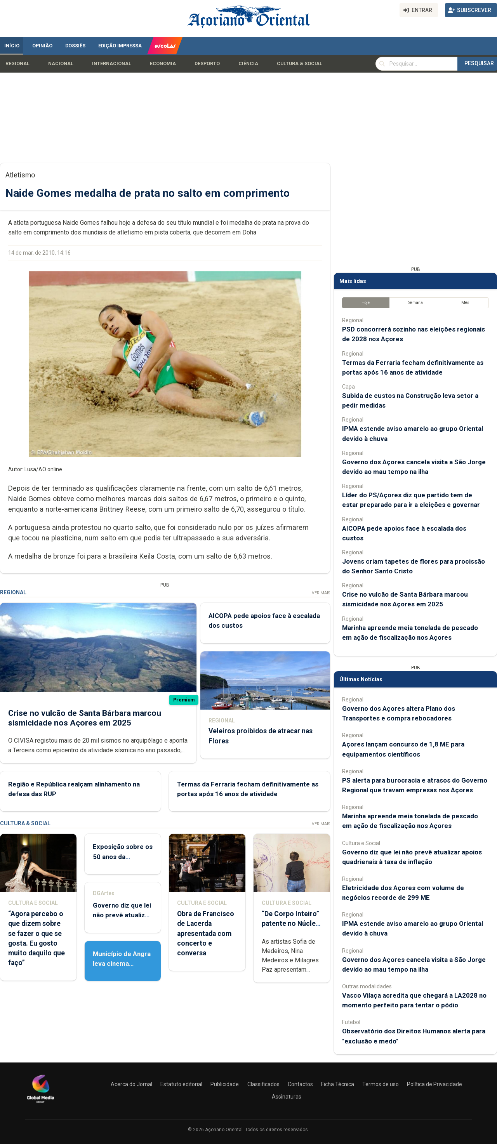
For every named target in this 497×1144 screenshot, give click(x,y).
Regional (17, 63)
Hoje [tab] (365, 302)
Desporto (207, 63)
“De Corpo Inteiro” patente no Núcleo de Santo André (291, 923)
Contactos (300, 1084)
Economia (163, 63)
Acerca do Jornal (131, 1084)
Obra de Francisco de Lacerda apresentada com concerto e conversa (205, 933)
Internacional (111, 63)
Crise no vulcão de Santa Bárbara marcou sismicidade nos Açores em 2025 (84, 717)
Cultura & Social (299, 63)
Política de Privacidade (434, 1084)
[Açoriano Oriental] (40, 1104)
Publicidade (224, 1084)
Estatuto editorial (181, 1084)
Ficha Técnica (337, 1084)
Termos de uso (380, 1084)
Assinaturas (286, 1097)
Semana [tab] (415, 302)
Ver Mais (321, 592)
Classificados (263, 1084)
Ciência (248, 63)
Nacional (60, 63)
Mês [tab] (465, 302)
